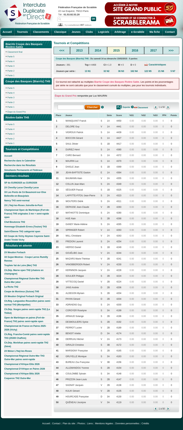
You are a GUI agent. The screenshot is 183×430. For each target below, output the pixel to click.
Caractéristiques (157, 64)
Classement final (14, 52)
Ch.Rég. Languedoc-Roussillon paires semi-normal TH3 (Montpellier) (27, 303)
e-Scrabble (137, 31)
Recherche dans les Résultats (20, 165)
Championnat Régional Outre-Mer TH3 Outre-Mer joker (24, 280)
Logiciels (103, 31)
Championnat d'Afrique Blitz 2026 (22, 373)
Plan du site (69, 423)
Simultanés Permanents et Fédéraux (23, 170)
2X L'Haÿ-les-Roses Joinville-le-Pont (23, 205)
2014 (98, 50)
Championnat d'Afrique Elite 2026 (22, 364)
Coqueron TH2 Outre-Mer (17, 378)
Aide (102, 107)
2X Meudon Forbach (15, 252)
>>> (171, 50)
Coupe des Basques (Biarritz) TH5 (72, 58)
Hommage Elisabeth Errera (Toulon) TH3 (25, 226)
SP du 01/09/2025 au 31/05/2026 (20, 182)
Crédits (145, 423)
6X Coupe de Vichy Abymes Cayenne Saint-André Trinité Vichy (27, 238)
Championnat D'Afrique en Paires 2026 (24, 369)
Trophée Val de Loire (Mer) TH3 (20, 265)
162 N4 (134, 71)
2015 (116, 50)
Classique (60, 31)
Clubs (89, 31)
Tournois (22, 31)
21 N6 (161, 71)
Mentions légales (104, 423)
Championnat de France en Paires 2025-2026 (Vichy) (25, 328)
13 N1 (88, 71)
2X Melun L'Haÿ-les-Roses (18, 351)
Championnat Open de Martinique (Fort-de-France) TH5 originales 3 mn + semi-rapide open (27, 214)
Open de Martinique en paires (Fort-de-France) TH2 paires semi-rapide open (24, 319)
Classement (143, 108)
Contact (170, 31)
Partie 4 (10, 61)
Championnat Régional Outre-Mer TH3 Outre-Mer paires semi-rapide (24, 358)
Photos (81, 423)
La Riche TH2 (11, 287)
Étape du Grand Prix (16, 112)
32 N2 (106, 71)
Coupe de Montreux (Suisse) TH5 (21, 291)
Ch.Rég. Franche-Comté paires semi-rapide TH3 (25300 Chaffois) (27, 336)
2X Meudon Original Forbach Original (23, 296)
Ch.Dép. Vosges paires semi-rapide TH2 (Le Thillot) (27, 311)
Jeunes (76, 31)
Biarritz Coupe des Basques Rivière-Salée (116, 81)
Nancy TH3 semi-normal (17, 200)
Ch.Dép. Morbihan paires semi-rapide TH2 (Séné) (26, 344)
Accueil (7, 31)
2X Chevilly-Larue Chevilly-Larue (21, 187)
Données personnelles (127, 423)
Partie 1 (10, 75)
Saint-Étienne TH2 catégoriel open (22, 231)
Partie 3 (10, 66)
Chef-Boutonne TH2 (14, 222)
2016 (135, 50)
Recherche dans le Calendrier (19, 160)
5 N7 (173, 71)
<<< (61, 50)
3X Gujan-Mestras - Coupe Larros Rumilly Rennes (26, 259)
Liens (90, 423)
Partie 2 (10, 71)
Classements (41, 31)
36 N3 (121, 71)
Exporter (126, 107)
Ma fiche (155, 31)
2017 (153, 50)
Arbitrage (120, 31)
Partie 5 (10, 56)
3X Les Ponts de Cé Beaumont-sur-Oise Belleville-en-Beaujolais (25, 194)
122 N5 (148, 71)
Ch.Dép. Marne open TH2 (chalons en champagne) (23, 272)
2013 (79, 50)
